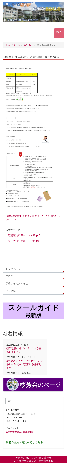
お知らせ (29, 45)
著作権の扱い (22, 457)
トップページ (12, 45)
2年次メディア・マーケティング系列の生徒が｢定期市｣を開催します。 (24, 364)
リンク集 (36, 457)
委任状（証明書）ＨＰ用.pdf (24, 240)
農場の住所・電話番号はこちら (24, 442)
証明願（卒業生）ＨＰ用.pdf (24, 235)
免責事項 (47, 457)
